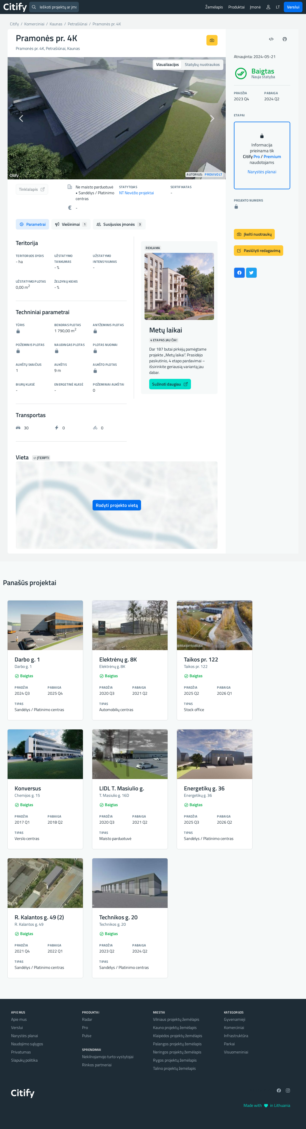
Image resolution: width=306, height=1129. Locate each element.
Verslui (293, 7)
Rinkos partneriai (97, 1065)
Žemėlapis (214, 7)
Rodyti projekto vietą (117, 505)
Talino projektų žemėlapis (174, 1068)
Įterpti (41, 458)
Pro (85, 1027)
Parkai (229, 1044)
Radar (87, 1019)
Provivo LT (213, 174)
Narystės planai (262, 171)
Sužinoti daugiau (170, 384)
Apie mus (19, 1019)
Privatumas (21, 1052)
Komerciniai (234, 1027)
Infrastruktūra (236, 1035)
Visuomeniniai (236, 1052)
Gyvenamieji (234, 1019)
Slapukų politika (24, 1060)
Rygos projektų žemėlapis (175, 1060)
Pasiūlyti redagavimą (258, 250)
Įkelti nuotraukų (254, 234)
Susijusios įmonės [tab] (119, 224)
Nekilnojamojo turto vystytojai (107, 1056)
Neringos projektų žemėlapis (177, 1052)
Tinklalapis (32, 189)
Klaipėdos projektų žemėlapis (177, 1035)
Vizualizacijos (167, 64)
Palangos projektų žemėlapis (177, 1044)
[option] (117, 118)
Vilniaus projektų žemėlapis (176, 1019)
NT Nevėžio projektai (136, 193)
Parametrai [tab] (32, 224)
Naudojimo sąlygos (27, 1044)
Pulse (86, 1035)
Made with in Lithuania (267, 1105)
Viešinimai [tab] (71, 224)
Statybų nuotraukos (202, 64)
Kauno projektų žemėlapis (175, 1027)
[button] (24, 118)
